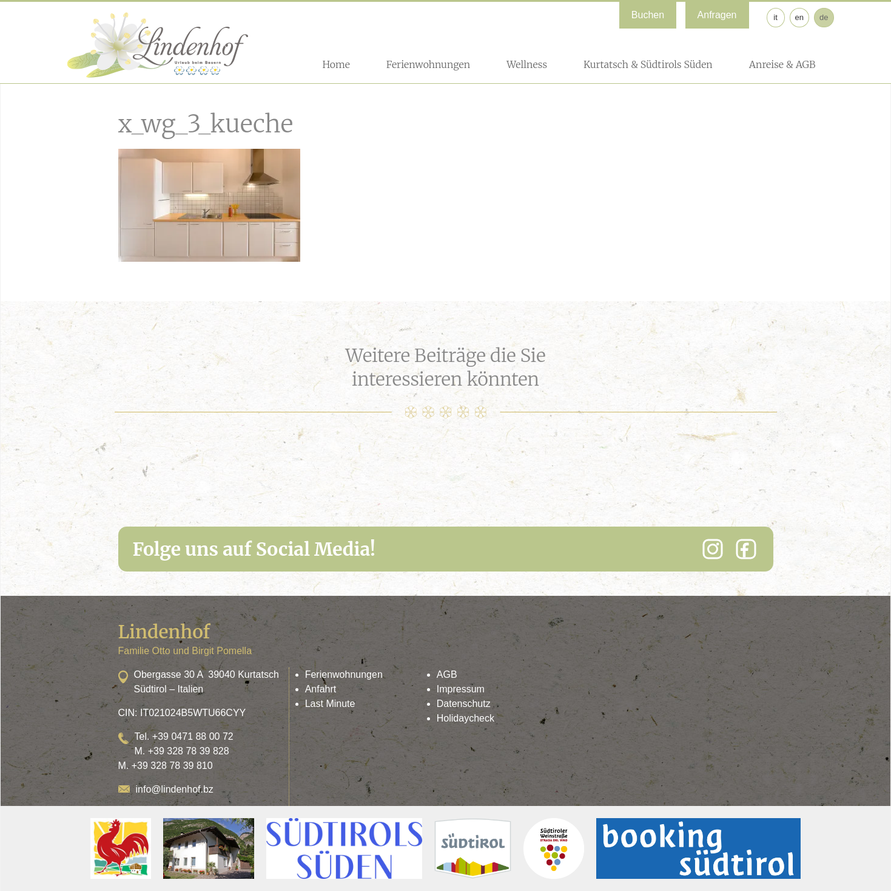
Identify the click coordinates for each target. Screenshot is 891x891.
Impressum (461, 689)
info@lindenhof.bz (175, 789)
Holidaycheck (465, 718)
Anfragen (717, 15)
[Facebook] (746, 549)
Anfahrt (321, 689)
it (775, 17)
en (799, 17)
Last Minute (330, 703)
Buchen (647, 15)
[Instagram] (712, 549)
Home (335, 64)
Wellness (526, 64)
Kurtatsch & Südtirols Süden (648, 64)
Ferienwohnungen (428, 64)
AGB (447, 674)
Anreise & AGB (782, 64)
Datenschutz (464, 703)
